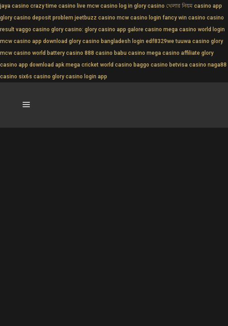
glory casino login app (79, 76)
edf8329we (160, 41)
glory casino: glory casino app (88, 29)
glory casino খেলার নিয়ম (163, 6)
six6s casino (35, 76)
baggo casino (150, 65)
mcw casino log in (110, 6)
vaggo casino (33, 29)
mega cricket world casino (99, 65)
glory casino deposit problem (36, 17)
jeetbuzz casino (95, 17)
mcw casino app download (33, 41)
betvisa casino (187, 65)
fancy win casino (183, 17)
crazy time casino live (58, 6)
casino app (208, 6)
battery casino (65, 53)
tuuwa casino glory (199, 41)
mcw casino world (23, 53)
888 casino (99, 53)
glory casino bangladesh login (106, 41)
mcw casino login (139, 17)
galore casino (145, 29)
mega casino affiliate (173, 53)
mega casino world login (194, 29)
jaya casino (14, 6)
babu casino (129, 53)
